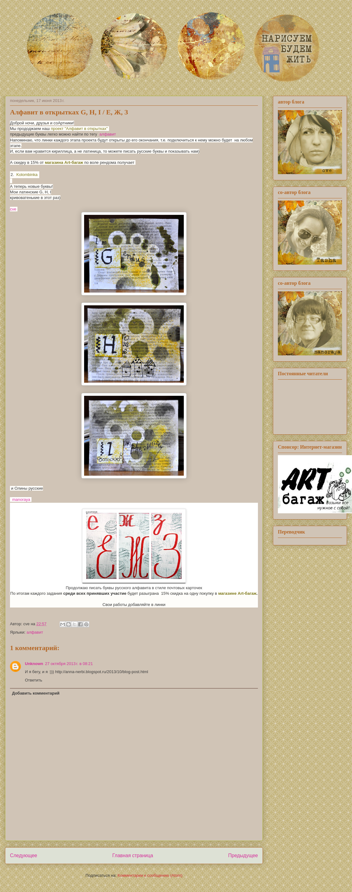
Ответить (33, 680)
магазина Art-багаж (64, 162)
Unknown (34, 663)
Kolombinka (26, 174)
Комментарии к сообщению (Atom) (150, 875)
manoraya (21, 499)
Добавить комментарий (36, 693)
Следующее (23, 855)
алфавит (107, 134)
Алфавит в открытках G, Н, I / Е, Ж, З (69, 112)
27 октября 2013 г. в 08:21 (69, 663)
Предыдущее (243, 855)
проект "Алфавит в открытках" (80, 128)
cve (13, 209)
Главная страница (132, 855)
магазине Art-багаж (237, 593)
